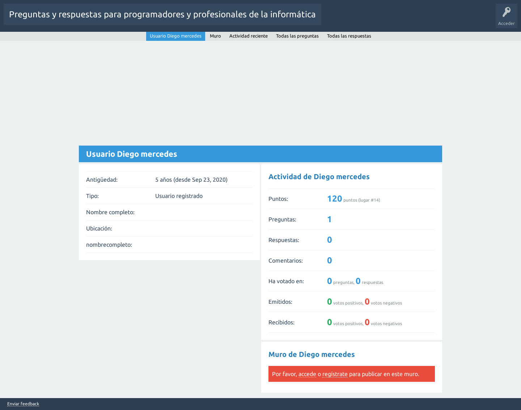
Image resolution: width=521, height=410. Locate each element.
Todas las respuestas (349, 35)
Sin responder (368, 19)
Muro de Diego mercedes (311, 354)
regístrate (335, 374)
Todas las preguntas (297, 35)
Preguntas (336, 19)
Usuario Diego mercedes (176, 35)
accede (307, 374)
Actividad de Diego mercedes (319, 176)
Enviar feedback (23, 404)
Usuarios (424, 19)
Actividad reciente (248, 35)
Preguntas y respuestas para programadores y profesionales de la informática (162, 14)
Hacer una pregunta (461, 19)
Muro (215, 35)
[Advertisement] (260, 95)
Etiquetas (399, 19)
